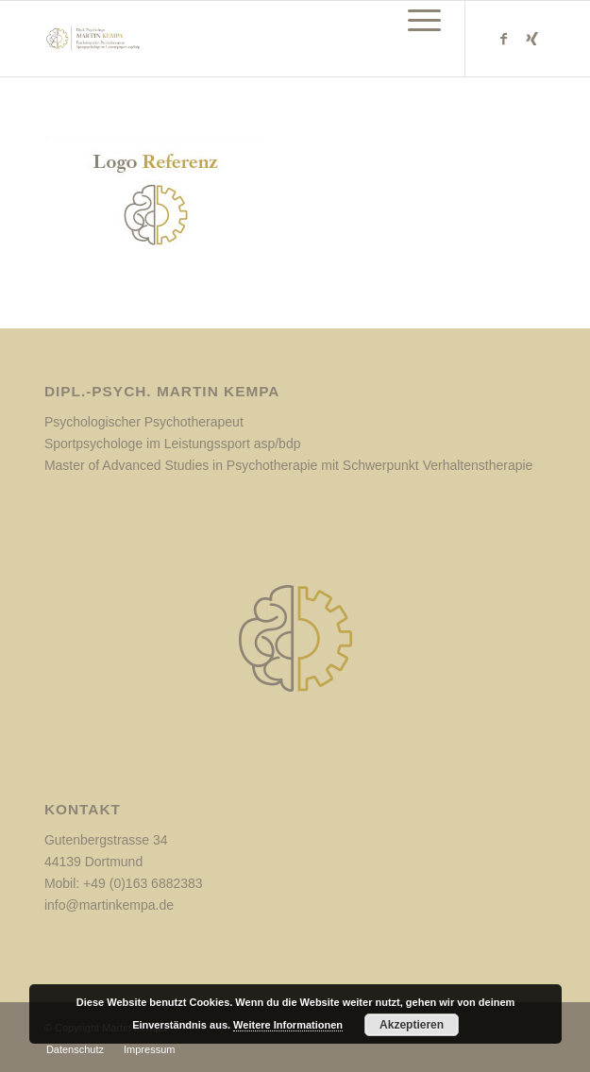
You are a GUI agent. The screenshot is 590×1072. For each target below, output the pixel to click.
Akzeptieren (411, 1024)
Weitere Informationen (288, 1024)
